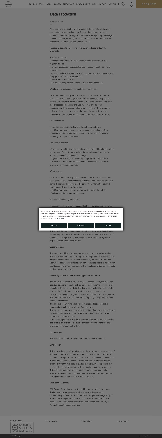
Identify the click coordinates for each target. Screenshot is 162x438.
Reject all (81, 225)
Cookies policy (59, 218)
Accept (108, 225)
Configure (54, 225)
